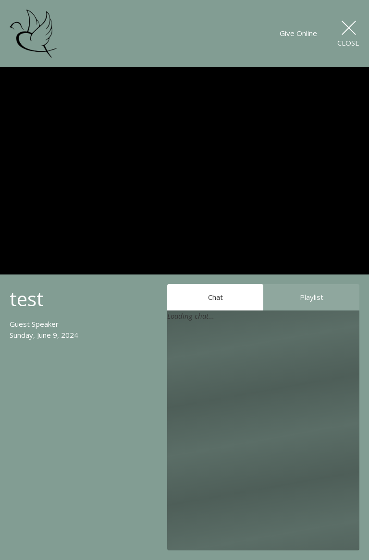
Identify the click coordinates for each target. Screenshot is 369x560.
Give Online (298, 33)
